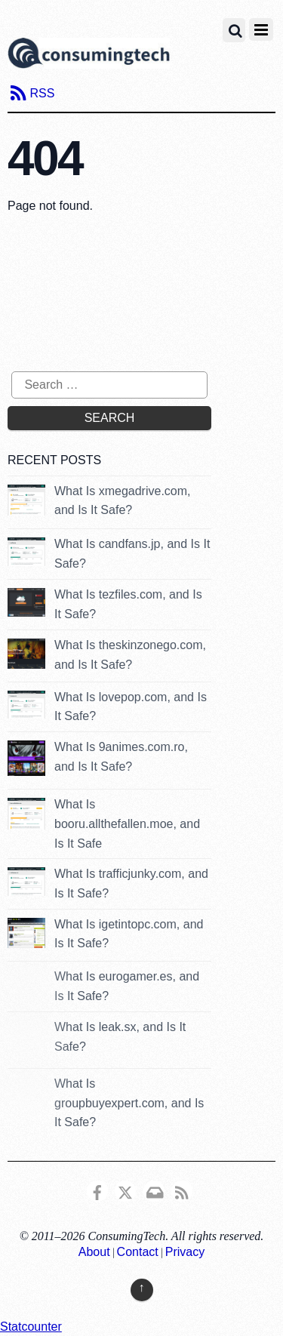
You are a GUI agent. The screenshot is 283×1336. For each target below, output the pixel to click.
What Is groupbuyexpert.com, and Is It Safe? (129, 1102)
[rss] (181, 1190)
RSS (41, 93)
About (94, 1251)
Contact (137, 1251)
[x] (125, 1190)
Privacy (185, 1251)
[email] (154, 1190)
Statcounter (31, 1326)
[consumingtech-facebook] (97, 1190)
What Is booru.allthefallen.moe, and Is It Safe (127, 823)
